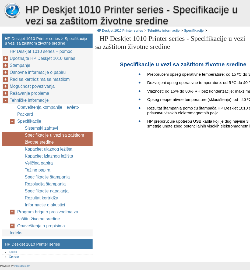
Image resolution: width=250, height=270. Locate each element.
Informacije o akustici (45, 205)
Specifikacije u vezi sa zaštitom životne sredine (54, 138)
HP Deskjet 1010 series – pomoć (41, 51)
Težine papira (37, 170)
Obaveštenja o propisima (41, 226)
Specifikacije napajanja (47, 191)
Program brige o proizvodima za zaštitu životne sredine (47, 215)
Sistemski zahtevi (41, 128)
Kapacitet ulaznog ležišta (48, 149)
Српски (14, 256)
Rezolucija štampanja (45, 184)
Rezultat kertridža (41, 198)
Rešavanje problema (29, 93)
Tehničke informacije (163, 30)
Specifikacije (194, 30)
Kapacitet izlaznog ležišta (49, 156)
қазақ (13, 251)
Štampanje (20, 65)
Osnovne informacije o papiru (38, 72)
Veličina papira (39, 163)
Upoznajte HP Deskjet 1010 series (42, 58)
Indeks (16, 233)
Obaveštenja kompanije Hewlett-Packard (48, 110)
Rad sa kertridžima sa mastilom (40, 79)
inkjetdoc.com (22, 265)
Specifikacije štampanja (47, 177)
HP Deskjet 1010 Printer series (12, 11)
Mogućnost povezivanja (32, 86)
